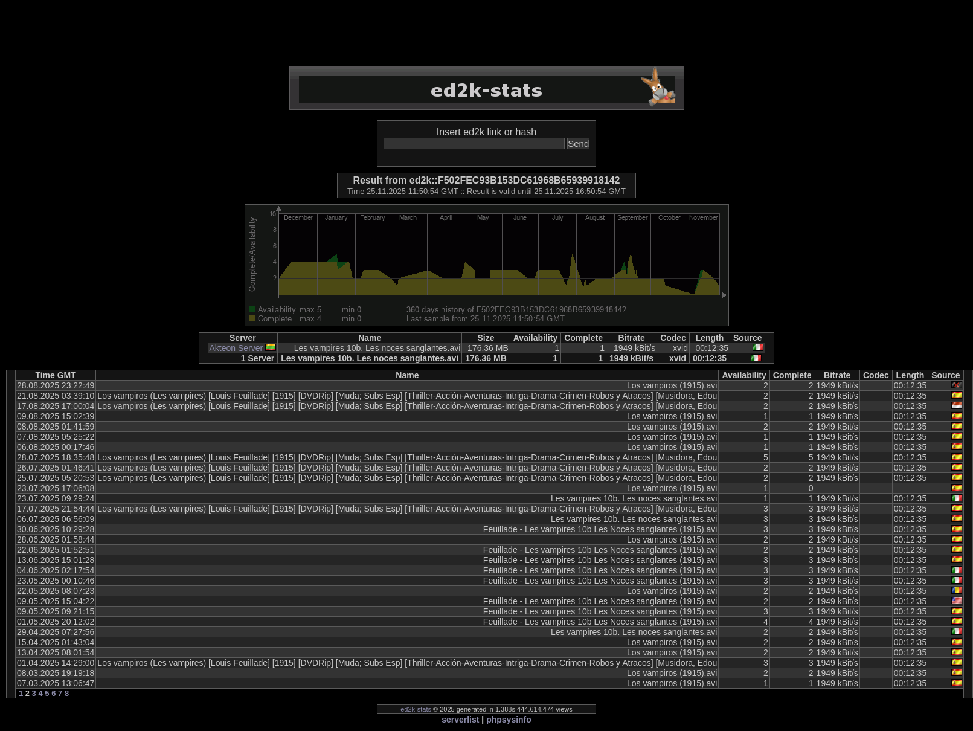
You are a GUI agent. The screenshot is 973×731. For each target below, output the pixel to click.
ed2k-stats (415, 709)
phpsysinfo (508, 719)
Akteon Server (236, 348)
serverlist (460, 719)
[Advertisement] (487, 33)
